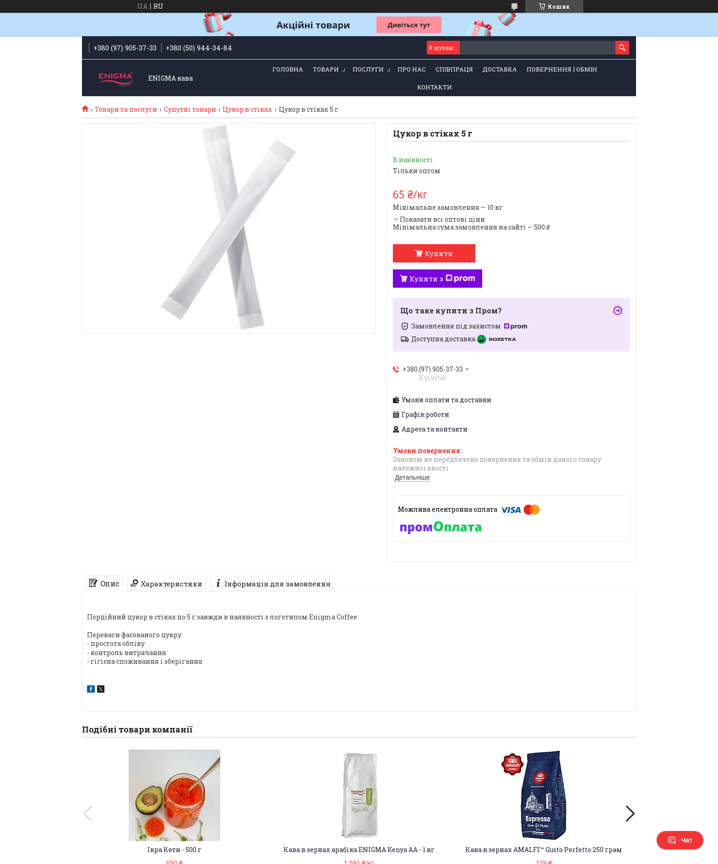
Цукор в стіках (247, 109)
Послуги (368, 69)
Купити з (442, 278)
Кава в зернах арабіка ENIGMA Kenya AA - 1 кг (359, 849)
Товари (326, 69)
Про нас (411, 69)
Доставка (500, 69)
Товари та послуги (126, 109)
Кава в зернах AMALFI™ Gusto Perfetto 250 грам (543, 849)
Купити (438, 253)
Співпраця (454, 69)
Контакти (434, 87)
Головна (287, 69)
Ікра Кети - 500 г (174, 849)
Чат (680, 840)
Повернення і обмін (562, 69)
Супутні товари (190, 109)
